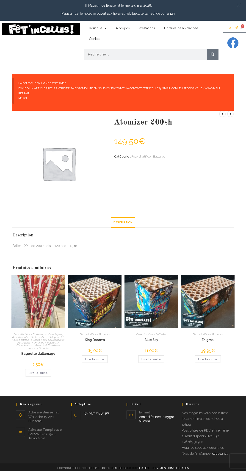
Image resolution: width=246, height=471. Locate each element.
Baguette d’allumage (38, 353)
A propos (123, 28)
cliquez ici (219, 453)
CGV (156, 468)
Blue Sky (151, 340)
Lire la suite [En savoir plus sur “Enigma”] (208, 359)
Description (123, 222)
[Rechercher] (212, 54)
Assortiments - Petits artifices (29, 337)
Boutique (98, 28)
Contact (94, 39)
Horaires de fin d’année (181, 28)
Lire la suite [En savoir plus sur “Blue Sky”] (151, 359)
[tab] (123, 222)
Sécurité (44, 348)
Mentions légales (174, 468)
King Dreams (95, 340)
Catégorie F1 (56, 337)
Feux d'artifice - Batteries (148, 156)
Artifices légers (53, 334)
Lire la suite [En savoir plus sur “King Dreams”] (95, 359)
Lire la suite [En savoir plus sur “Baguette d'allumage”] (38, 373)
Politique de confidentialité (126, 468)
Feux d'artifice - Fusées (26, 339)
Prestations (147, 28)
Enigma (208, 340)
